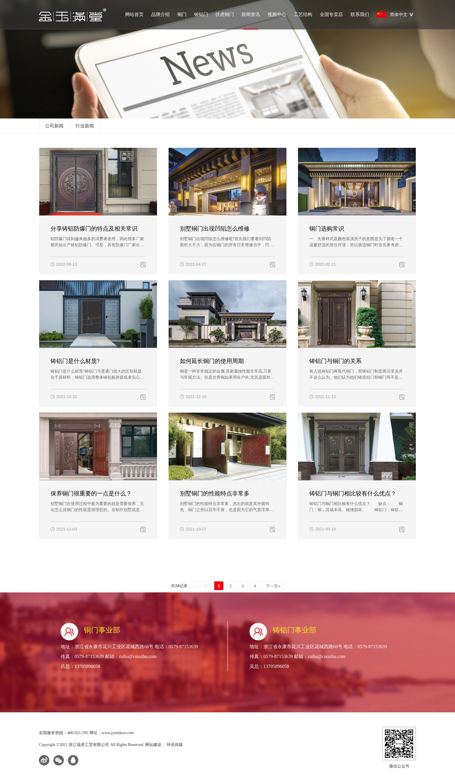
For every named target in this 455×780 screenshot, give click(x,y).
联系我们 (360, 14)
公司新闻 (54, 125)
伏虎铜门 (224, 14)
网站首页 (134, 14)
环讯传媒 (174, 745)
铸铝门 (201, 14)
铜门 (182, 14)
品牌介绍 (160, 14)
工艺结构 (303, 14)
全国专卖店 (331, 14)
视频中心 (277, 14)
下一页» (273, 586)
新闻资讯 (250, 20)
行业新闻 (84, 125)
